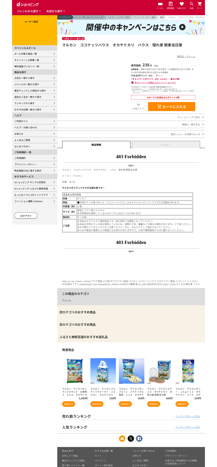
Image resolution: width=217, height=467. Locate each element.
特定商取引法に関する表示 (27, 170)
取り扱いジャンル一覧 (73, 465)
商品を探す (67, 450)
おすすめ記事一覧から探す (27, 109)
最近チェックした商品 (73, 460)
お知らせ (18, 133)
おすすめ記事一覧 (104, 450)
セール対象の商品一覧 (25, 53)
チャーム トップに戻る (188, 117)
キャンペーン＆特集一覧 (26, 60)
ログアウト (26, 215)
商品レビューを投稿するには (185, 134)
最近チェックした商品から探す (30, 90)
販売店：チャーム (186, 56)
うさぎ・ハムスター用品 (118, 17)
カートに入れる (171, 106)
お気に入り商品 (70, 455)
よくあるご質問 (22, 140)
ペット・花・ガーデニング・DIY (89, 17)
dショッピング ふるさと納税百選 (31, 188)
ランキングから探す (24, 103)
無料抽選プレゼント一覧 (26, 66)
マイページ (100, 460)
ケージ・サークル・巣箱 (144, 17)
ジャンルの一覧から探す (26, 84)
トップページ (65, 17)
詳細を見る (68, 404)
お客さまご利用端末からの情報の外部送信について (181, 462)
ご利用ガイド (21, 121)
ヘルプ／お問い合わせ (25, 127)
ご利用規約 (20, 158)
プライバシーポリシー (25, 164)
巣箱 (162, 17)
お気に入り (138, 108)
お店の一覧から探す (24, 77)
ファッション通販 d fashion (28, 201)
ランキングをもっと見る (187, 416)
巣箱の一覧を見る (191, 124)
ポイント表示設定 (104, 465)
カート (98, 455)
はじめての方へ (22, 146)
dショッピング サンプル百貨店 (30, 182)
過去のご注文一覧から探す (27, 96)
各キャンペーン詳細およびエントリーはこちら (155, 82)
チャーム (66, 299)
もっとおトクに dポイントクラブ (31, 194)
